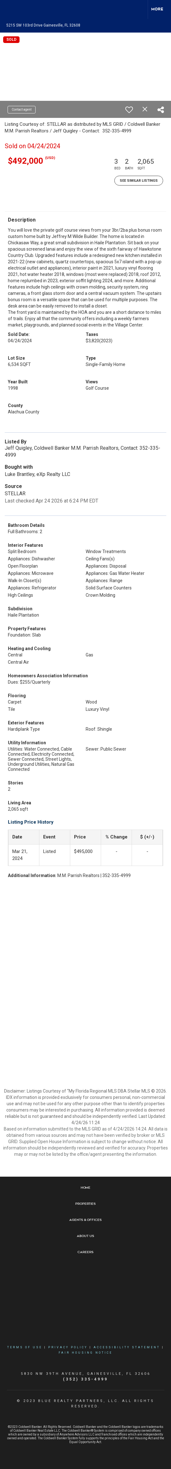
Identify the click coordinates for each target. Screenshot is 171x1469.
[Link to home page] (10, 9)
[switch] (129, 109)
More (157, 9)
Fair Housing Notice (85, 1352)
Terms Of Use (24, 1347)
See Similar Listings (139, 181)
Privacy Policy (68, 1347)
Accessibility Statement (127, 1347)
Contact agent (21, 109)
